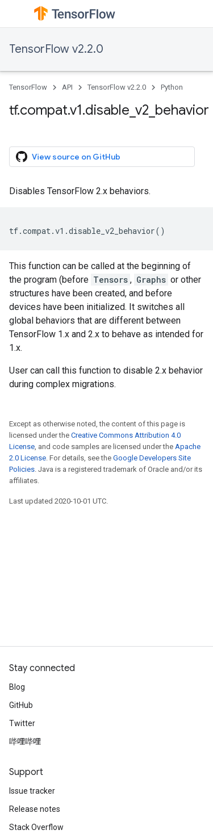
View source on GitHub (68, 156)
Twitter (22, 723)
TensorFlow (28, 87)
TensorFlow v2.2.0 (56, 49)
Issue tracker (32, 790)
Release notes (34, 809)
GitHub (21, 705)
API (67, 87)
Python (172, 87)
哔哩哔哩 (25, 741)
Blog (17, 686)
